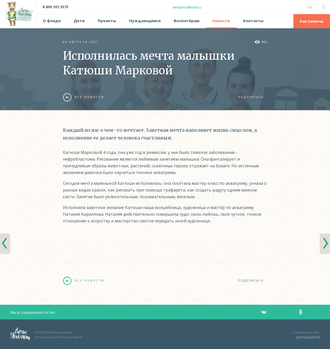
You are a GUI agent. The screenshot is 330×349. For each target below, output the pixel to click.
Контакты (253, 20)
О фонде (52, 20)
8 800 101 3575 (55, 6)
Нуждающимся (145, 20)
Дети (79, 20)
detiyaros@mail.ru (186, 7)
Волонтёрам (186, 20)
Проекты (107, 20)
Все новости (83, 97)
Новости (221, 20)
